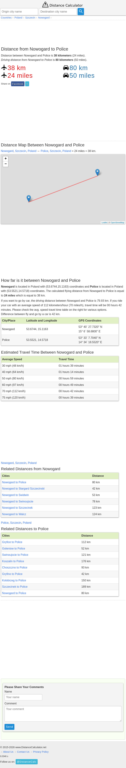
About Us (8, 751)
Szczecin (20, 151)
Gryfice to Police (12, 542)
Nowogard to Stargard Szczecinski (23, 488)
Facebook (17, 84)
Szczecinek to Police (15, 586)
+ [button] (6, 159)
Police (44, 151)
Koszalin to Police (13, 561)
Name (8, 691)
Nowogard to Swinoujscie (17, 501)
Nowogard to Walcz (14, 514)
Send (9, 726)
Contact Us (23, 751)
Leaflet (104, 222)
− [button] (6, 164)
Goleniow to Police (13, 548)
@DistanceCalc (26, 761)
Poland (32, 151)
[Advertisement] (63, 32)
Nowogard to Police (14, 482)
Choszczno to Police (14, 567)
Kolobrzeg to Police (14, 580)
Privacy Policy (41, 751)
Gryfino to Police (12, 573)
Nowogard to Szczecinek (17, 507)
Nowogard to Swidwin (15, 495)
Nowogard (7, 151)
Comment (10, 703)
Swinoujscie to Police (15, 554)
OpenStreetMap (117, 222)
